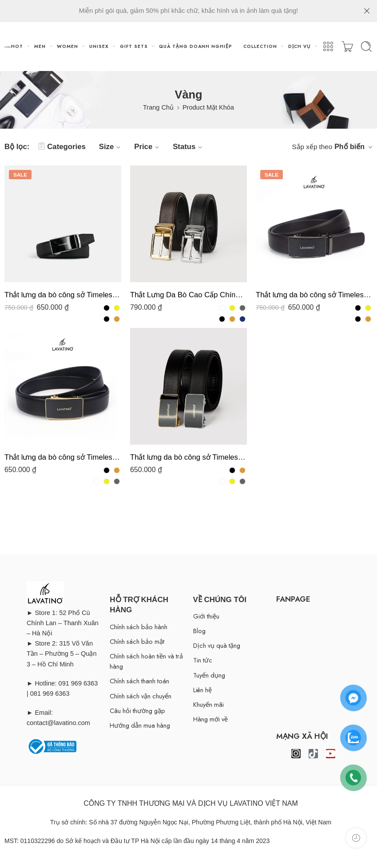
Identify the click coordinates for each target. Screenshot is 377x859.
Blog (199, 630)
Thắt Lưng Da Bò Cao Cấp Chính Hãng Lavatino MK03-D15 (188, 295)
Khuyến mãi (208, 704)
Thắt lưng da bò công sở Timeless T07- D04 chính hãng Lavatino (62, 457)
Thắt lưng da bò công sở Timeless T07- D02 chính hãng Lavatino (188, 457)
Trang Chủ (158, 107)
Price (148, 146)
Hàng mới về (210, 719)
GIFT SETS (134, 46)
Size (111, 146)
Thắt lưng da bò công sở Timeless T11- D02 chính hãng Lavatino (62, 295)
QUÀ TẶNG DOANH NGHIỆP (196, 46)
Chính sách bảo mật (137, 641)
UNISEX (99, 46)
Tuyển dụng (209, 675)
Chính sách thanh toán (139, 681)
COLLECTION (260, 46)
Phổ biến (349, 146)
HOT (17, 46)
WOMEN (67, 46)
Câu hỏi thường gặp (137, 710)
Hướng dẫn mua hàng (140, 725)
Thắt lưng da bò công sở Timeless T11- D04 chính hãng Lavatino (314, 295)
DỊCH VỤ (299, 46)
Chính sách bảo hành (138, 626)
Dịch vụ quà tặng (216, 645)
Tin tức (202, 660)
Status (189, 146)
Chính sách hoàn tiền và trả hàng (146, 661)
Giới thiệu (206, 616)
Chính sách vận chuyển (140, 696)
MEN (40, 46)
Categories (62, 146)
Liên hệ (202, 689)
